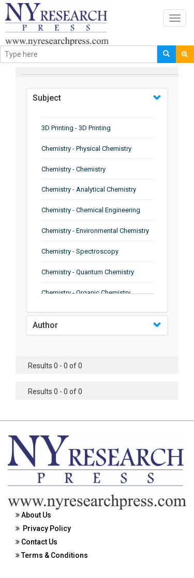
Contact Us (36, 542)
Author (45, 325)
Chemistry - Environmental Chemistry (95, 231)
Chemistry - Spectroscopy (79, 251)
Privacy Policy (43, 528)
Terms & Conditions (52, 555)
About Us (33, 515)
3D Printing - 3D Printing (76, 128)
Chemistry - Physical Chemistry (86, 148)
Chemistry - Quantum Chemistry (87, 272)
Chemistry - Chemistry (73, 169)
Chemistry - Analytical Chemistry (88, 189)
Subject (47, 98)
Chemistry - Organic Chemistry (85, 292)
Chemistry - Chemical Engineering (90, 210)
